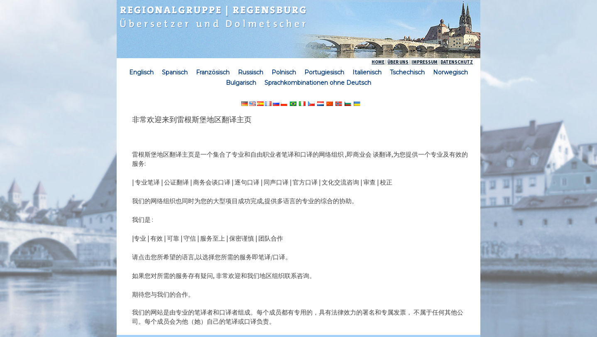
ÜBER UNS (398, 62)
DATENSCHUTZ (456, 62)
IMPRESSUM (424, 62)
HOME (378, 62)
